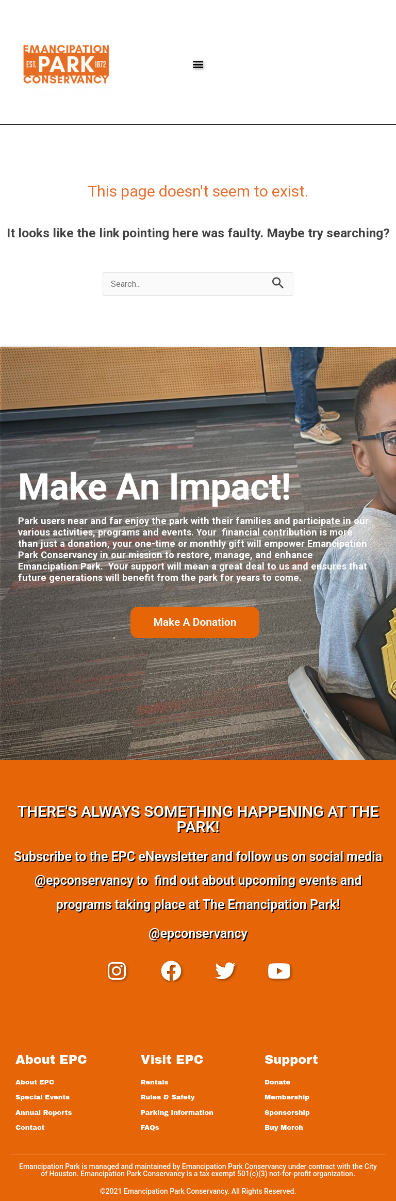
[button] (197, 64)
